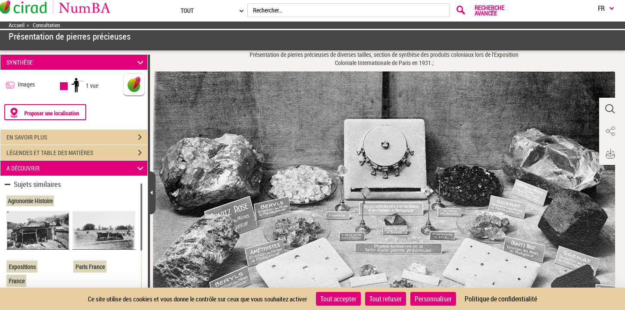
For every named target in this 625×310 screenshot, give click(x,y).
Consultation (46, 25)
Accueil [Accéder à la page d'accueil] (17, 25)
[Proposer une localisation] (45, 112)
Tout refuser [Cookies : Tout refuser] (385, 299)
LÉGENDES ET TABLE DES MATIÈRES (76, 153)
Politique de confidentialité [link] (501, 299)
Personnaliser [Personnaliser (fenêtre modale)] (433, 299)
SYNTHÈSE (76, 62)
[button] (610, 109)
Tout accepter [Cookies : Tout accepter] (338, 299)
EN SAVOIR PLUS (76, 137)
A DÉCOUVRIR (76, 168)
